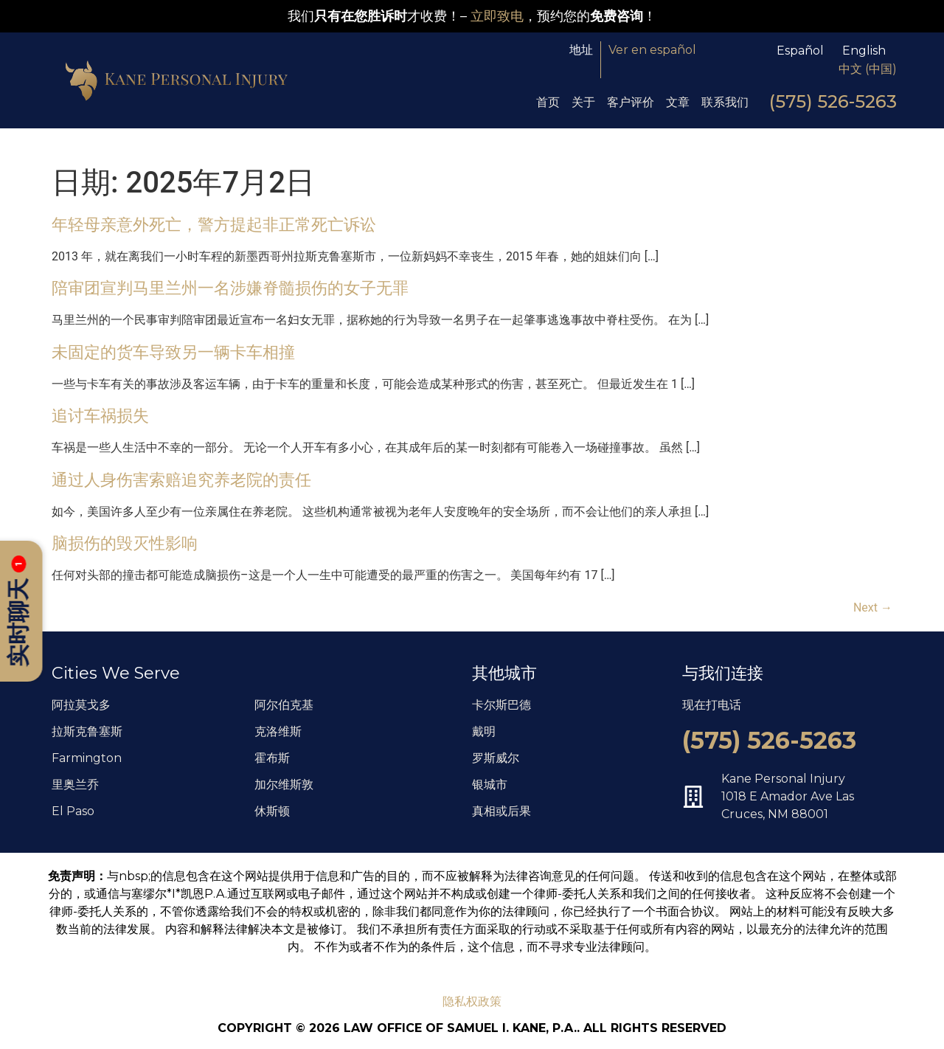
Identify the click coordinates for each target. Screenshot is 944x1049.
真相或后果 (501, 811)
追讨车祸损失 (100, 415)
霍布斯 (272, 758)
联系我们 (725, 102)
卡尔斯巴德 (501, 705)
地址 (581, 50)
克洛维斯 (278, 731)
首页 (548, 102)
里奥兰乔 (75, 785)
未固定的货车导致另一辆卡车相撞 (173, 352)
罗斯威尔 (495, 758)
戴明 (484, 731)
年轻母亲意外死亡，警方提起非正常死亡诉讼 (214, 224)
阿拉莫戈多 (81, 705)
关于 (583, 102)
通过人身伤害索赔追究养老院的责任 (181, 479)
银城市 (489, 785)
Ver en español (652, 50)
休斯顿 (272, 811)
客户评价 (630, 102)
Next (872, 607)
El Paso (73, 811)
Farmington (87, 758)
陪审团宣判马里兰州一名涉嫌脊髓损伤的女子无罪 (230, 287)
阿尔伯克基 (283, 705)
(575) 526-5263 (833, 101)
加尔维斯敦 (283, 785)
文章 (678, 102)
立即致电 (497, 16)
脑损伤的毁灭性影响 (125, 543)
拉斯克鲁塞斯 (87, 731)
